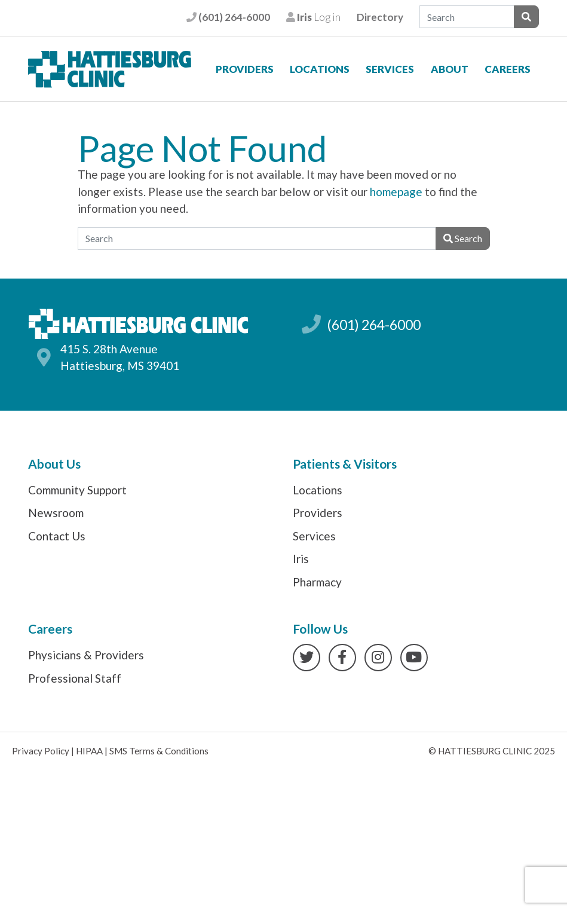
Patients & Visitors (345, 463)
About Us (54, 463)
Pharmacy (317, 582)
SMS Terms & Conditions (159, 750)
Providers (245, 69)
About (449, 69)
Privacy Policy (40, 750)
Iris (301, 558)
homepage (396, 191)
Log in (313, 17)
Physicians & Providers (86, 655)
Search (462, 238)
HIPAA (89, 750)
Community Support (77, 490)
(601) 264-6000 (228, 17)
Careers (508, 69)
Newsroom (56, 512)
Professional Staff (74, 678)
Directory (380, 17)
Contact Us (56, 536)
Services (390, 69)
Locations (320, 69)
